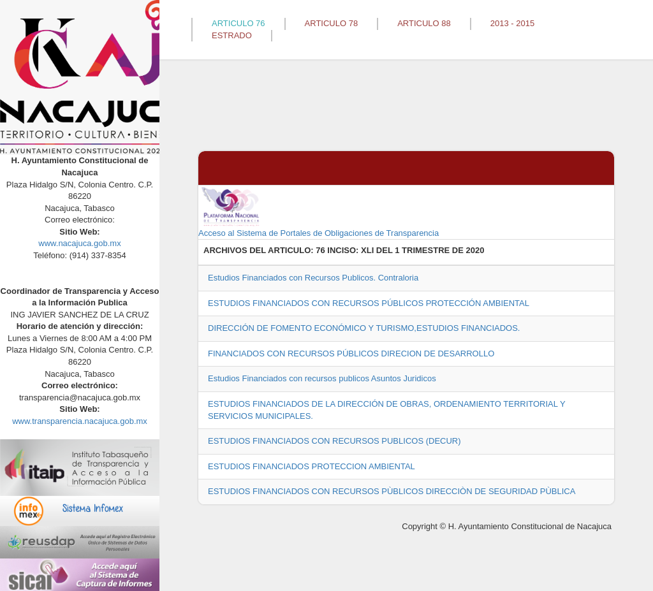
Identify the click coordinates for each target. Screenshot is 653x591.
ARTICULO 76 (238, 23)
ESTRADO (232, 35)
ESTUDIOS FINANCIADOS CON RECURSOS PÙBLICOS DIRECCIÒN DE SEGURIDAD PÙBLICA (391, 491)
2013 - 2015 (512, 23)
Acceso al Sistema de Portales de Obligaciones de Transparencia (318, 212)
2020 (475, 250)
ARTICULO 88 (424, 23)
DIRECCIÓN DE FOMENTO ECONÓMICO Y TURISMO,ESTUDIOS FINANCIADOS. (364, 328)
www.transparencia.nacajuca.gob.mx (79, 421)
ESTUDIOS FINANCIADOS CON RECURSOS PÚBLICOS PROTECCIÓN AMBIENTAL (368, 303)
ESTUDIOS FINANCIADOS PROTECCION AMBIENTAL (311, 466)
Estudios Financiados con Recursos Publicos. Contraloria (313, 277)
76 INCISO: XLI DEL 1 (357, 250)
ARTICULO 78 (331, 23)
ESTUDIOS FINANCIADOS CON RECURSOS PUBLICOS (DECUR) (334, 441)
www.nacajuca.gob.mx (79, 243)
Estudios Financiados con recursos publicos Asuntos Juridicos (322, 378)
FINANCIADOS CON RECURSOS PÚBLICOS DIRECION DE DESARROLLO (351, 353)
